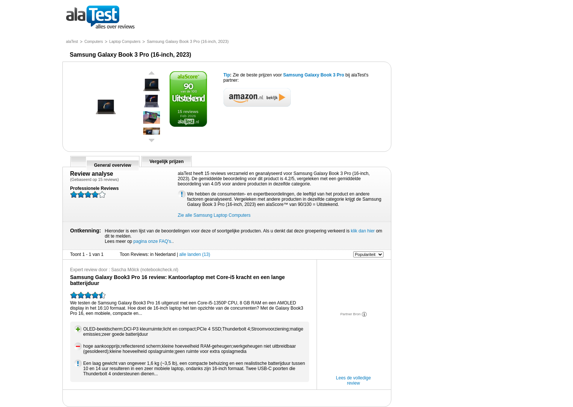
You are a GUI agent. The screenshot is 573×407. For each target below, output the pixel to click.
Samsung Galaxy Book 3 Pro (314, 75)
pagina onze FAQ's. (152, 241)
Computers (93, 42)
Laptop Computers (124, 42)
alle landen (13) (194, 254)
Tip (227, 75)
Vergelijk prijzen (167, 161)
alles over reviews (100, 18)
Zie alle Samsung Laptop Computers (214, 215)
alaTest (72, 42)
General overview (112, 165)
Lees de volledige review (353, 380)
